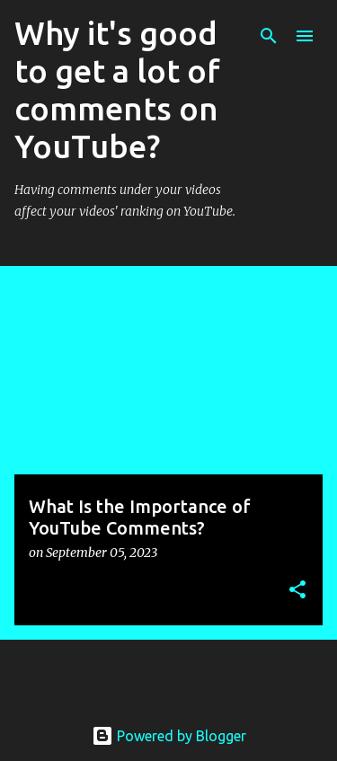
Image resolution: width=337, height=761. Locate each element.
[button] (297, 591)
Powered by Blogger (169, 736)
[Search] (268, 36)
